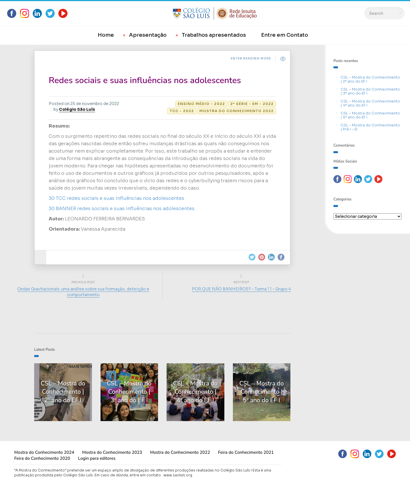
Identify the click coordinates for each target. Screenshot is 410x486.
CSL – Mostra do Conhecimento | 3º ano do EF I (370, 91)
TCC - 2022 (182, 111)
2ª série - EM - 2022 (252, 104)
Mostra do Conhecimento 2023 (112, 452)
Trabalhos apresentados (214, 35)
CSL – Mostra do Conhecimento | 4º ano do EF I (370, 103)
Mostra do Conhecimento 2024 (44, 452)
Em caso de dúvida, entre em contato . (129, 475)
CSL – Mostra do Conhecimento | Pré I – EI (370, 127)
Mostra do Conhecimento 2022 (236, 111)
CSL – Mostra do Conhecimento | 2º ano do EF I (370, 79)
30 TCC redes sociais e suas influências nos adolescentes (116, 198)
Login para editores (97, 458)
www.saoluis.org (177, 475)
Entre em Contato (284, 35)
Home (106, 35)
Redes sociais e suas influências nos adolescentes (145, 80)
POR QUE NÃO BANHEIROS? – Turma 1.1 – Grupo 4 (241, 289)
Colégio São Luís (77, 109)
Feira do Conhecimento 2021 (246, 452)
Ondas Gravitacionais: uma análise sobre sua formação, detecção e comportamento (83, 291)
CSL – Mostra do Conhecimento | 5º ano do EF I (370, 115)
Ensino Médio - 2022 (201, 104)
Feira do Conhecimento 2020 (42, 458)
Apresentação (148, 35)
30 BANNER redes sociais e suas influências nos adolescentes (121, 209)
